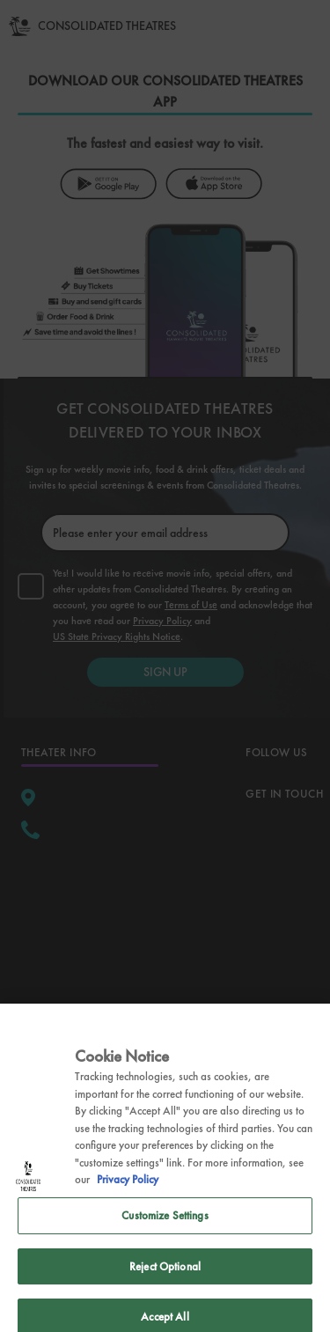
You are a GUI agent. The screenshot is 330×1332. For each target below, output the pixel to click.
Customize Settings (164, 1237)
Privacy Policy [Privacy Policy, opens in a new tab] (127, 1201)
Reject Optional (165, 1287)
